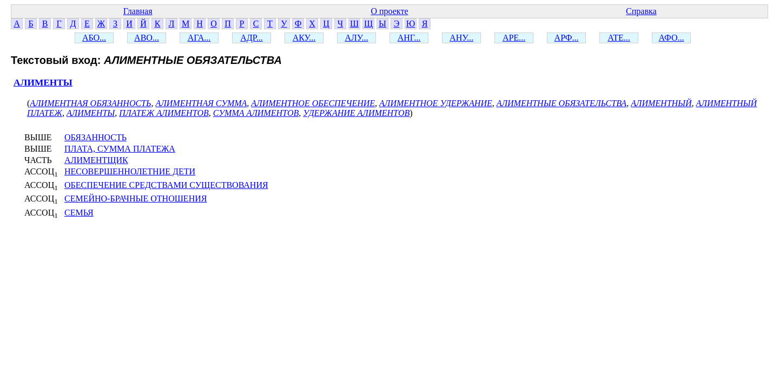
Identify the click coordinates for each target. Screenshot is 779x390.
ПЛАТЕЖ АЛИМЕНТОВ (164, 113)
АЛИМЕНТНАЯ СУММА (201, 103)
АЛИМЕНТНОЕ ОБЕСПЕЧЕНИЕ (313, 103)
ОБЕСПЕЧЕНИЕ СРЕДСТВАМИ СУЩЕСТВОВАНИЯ (166, 185)
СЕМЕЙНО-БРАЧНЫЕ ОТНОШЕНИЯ (135, 198)
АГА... (199, 37)
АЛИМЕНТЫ (43, 82)
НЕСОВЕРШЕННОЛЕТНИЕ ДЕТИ (129, 171)
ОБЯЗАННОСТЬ (95, 137)
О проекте (389, 11)
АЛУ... (356, 37)
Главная (138, 11)
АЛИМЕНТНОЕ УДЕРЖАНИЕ (435, 103)
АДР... (251, 37)
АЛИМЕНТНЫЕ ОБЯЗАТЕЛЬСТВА (561, 103)
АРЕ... (514, 37)
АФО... (671, 37)
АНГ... (409, 37)
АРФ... (566, 37)
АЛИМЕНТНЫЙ (661, 103)
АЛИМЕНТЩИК (96, 160)
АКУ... (304, 37)
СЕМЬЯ (79, 212)
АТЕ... (619, 37)
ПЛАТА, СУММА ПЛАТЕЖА (119, 148)
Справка (641, 11)
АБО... (94, 37)
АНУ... (461, 37)
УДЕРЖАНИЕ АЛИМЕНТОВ (356, 113)
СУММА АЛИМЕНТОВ (256, 113)
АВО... (146, 37)
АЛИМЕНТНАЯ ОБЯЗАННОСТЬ (90, 103)
